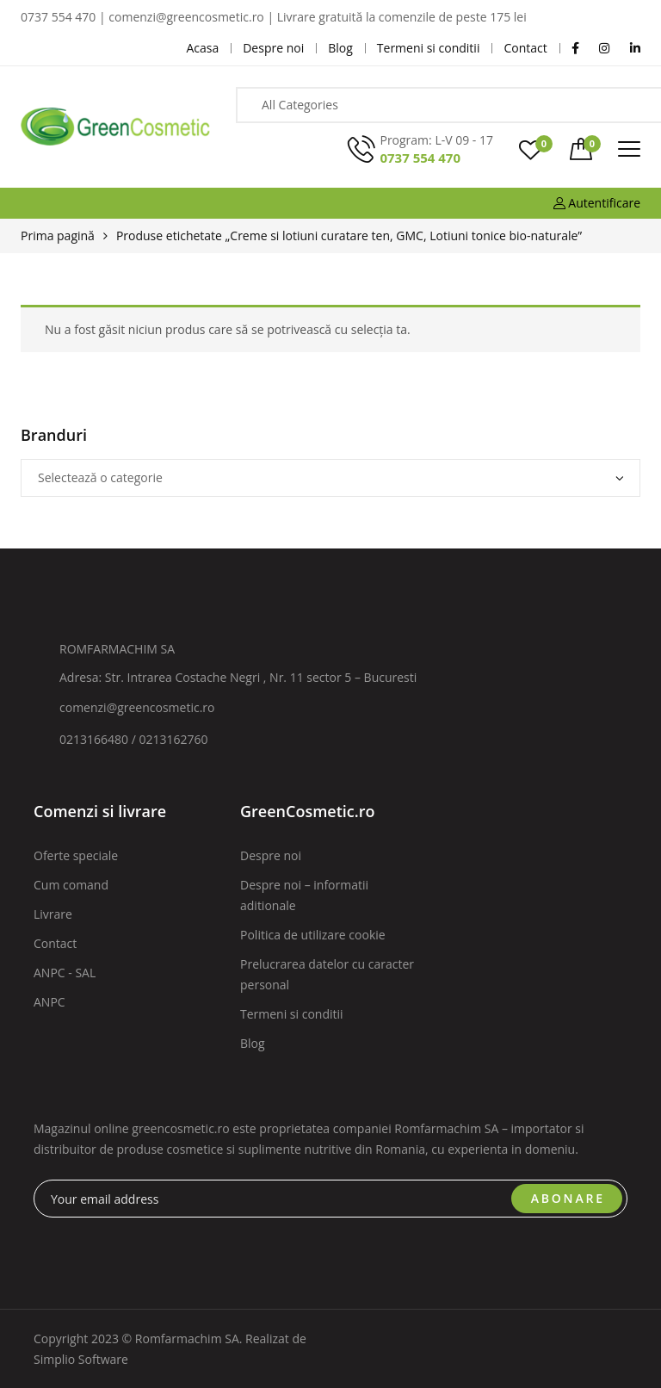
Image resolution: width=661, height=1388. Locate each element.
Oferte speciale (76, 855)
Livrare (53, 914)
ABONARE (568, 1198)
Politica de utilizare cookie (313, 934)
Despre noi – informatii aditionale (304, 895)
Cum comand (71, 885)
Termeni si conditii (291, 1014)
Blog (252, 1043)
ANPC (49, 1002)
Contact (55, 943)
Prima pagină (58, 235)
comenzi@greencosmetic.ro (137, 707)
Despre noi (270, 855)
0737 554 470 (420, 157)
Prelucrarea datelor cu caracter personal (327, 974)
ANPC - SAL (65, 972)
